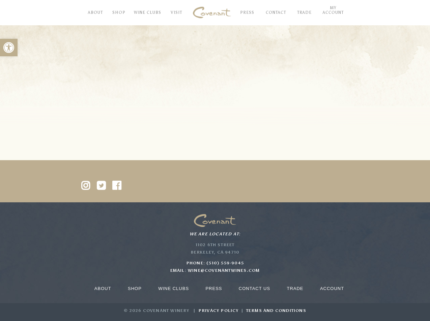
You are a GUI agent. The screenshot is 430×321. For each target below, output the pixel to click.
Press (213, 288)
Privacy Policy (218, 310)
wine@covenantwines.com (224, 270)
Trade (295, 288)
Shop (135, 288)
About (102, 288)
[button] (9, 47)
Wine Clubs (173, 288)
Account (332, 288)
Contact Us (254, 288)
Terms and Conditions (276, 310)
